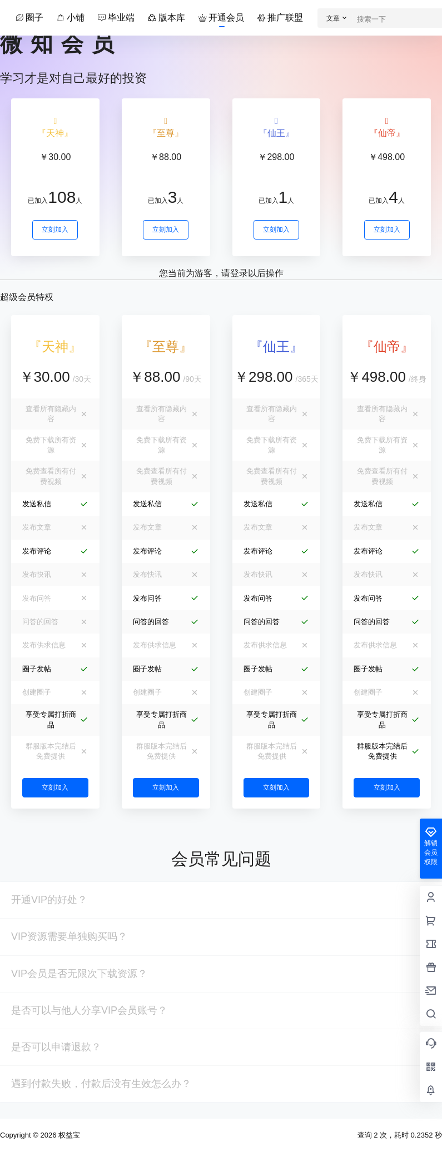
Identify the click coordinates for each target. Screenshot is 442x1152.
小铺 (71, 17)
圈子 (30, 17)
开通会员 (222, 17)
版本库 (167, 17)
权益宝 (68, 1135)
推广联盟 (281, 17)
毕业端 (117, 17)
